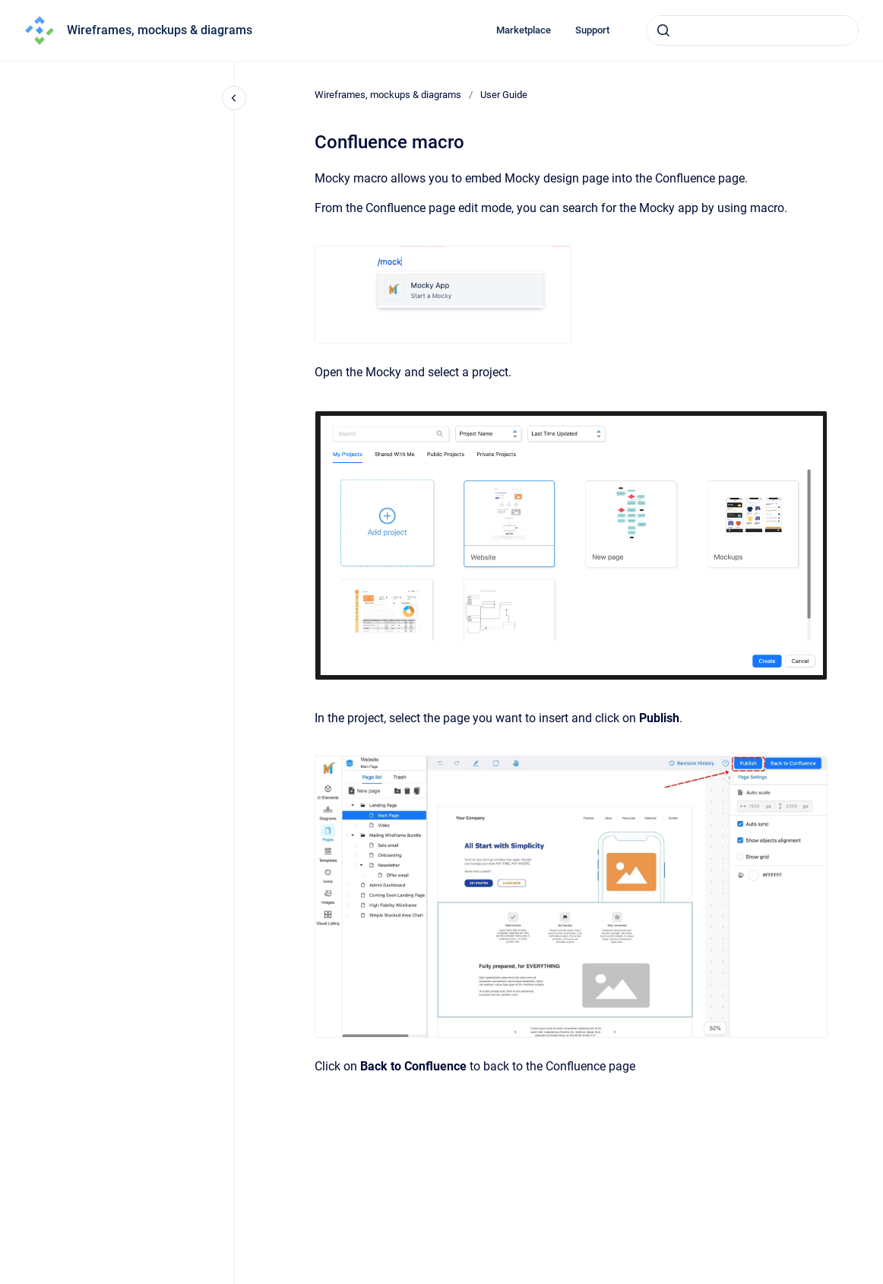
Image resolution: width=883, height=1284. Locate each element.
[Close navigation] (234, 98)
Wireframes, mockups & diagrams (159, 30)
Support (592, 30)
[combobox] (752, 30)
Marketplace (523, 30)
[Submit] (663, 30)
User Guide (503, 94)
